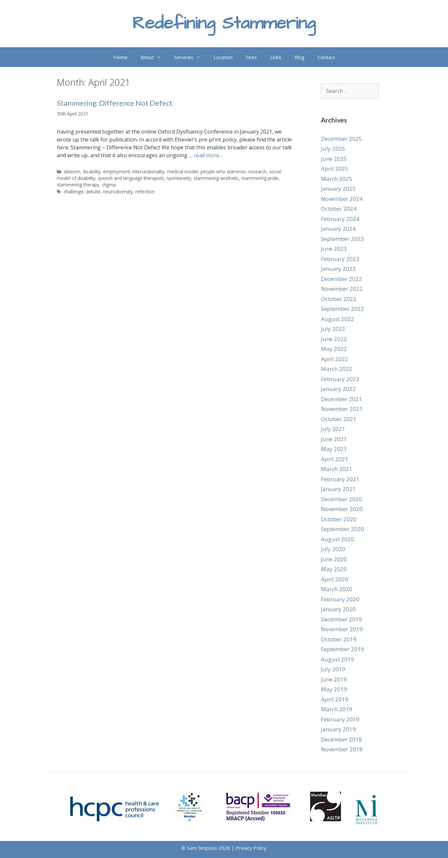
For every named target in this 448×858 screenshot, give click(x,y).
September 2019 (342, 649)
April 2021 (334, 459)
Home (120, 57)
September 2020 (342, 529)
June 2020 (334, 559)
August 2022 (337, 319)
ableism (72, 171)
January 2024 (338, 228)
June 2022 (334, 339)
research (257, 171)
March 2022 (336, 369)
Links (275, 57)
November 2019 (342, 629)
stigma (109, 185)
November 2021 (342, 409)
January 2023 (338, 268)
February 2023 (340, 259)
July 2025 (333, 148)
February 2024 (340, 219)
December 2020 (341, 499)
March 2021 (336, 469)
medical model (182, 171)
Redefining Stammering (224, 23)
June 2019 (334, 679)
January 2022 (338, 389)
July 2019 (333, 669)
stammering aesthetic (216, 178)
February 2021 (340, 479)
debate (93, 191)
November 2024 (342, 199)
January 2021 (338, 489)
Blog (299, 57)
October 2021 (338, 419)
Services (190, 57)
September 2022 (342, 308)
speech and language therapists (131, 178)
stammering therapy (78, 185)
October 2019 (338, 639)
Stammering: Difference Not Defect (114, 102)
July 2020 (333, 549)
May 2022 (334, 349)
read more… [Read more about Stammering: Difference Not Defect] (208, 155)
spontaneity (179, 178)
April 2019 (334, 699)
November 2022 (342, 288)
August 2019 (337, 659)
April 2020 (334, 579)
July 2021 (333, 429)
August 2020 (337, 539)
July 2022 (333, 328)
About (154, 57)
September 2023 (342, 239)
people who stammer (223, 171)
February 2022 (340, 379)
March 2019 (336, 709)
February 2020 (340, 599)
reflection (145, 191)
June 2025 (334, 158)
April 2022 (334, 359)
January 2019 (338, 729)
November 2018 (342, 749)
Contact (326, 57)
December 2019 (341, 619)
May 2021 (334, 449)
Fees (251, 57)
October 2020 (338, 519)
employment (116, 171)
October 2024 (338, 208)
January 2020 (338, 609)
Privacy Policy (251, 848)
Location (223, 57)
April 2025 (334, 168)
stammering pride (259, 178)
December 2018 (341, 739)
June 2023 (334, 248)
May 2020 (334, 569)
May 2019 (334, 689)
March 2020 (336, 589)
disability (91, 171)
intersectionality (148, 171)
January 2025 (338, 188)
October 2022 (338, 299)
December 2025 (341, 138)
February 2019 (340, 719)
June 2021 (334, 439)
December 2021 (341, 399)
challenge (73, 191)
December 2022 (341, 279)
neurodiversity (118, 191)
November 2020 (342, 509)
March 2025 (336, 178)
